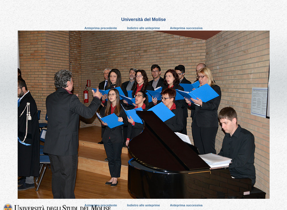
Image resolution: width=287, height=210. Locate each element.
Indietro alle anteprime (143, 28)
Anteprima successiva (186, 28)
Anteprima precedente (100, 28)
